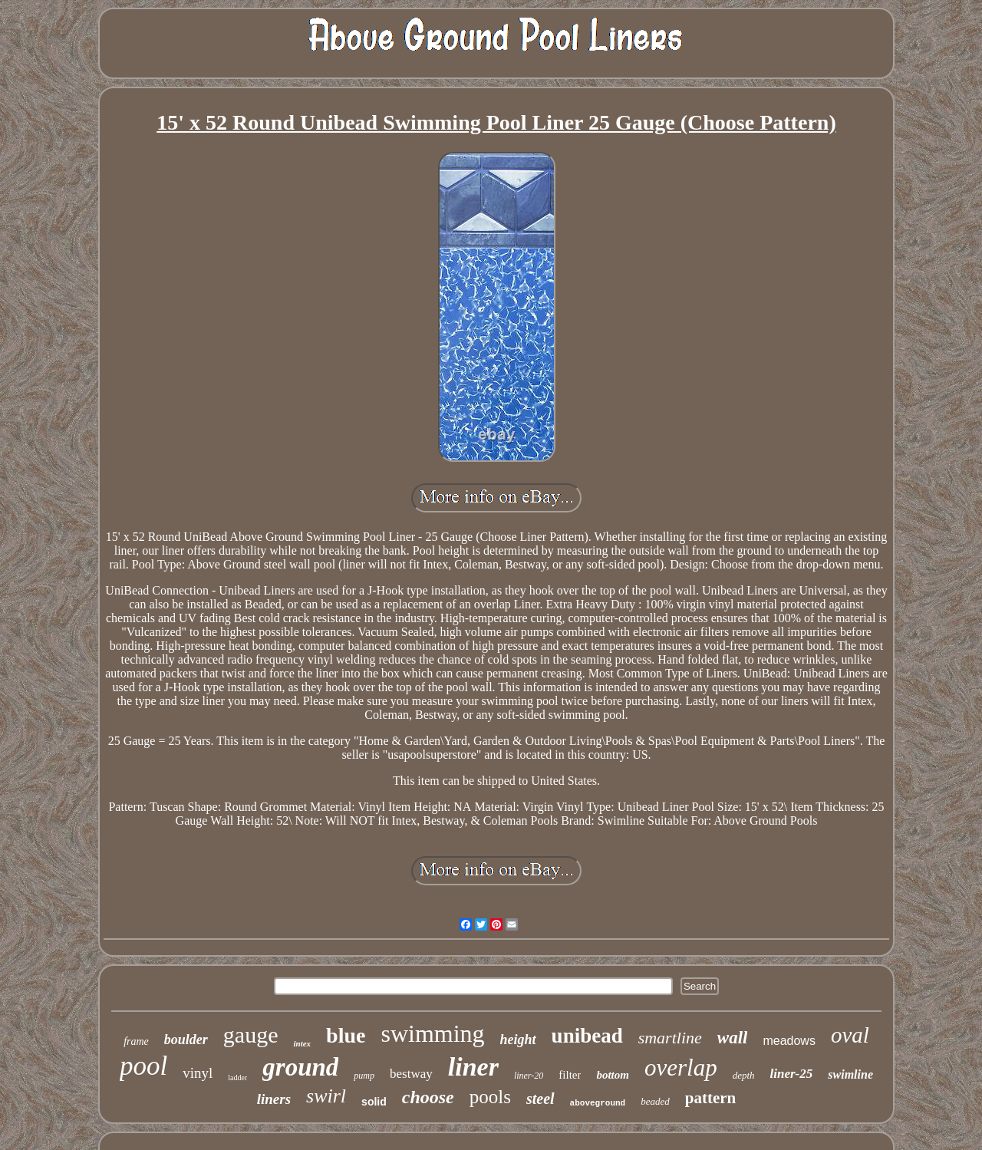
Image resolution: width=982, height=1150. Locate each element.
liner (473, 1067)
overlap (680, 1067)
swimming (432, 1033)
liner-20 (528, 1075)
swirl (326, 1096)
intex (302, 1043)
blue (345, 1035)
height (518, 1039)
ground (300, 1067)
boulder (186, 1039)
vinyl (198, 1073)
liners (274, 1099)
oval (850, 1035)
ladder (237, 1077)
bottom (612, 1075)
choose (428, 1097)
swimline (850, 1074)
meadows (789, 1040)
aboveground (598, 1103)
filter (570, 1075)
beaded (655, 1101)
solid (374, 1102)
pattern (710, 1098)
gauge (250, 1034)
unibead (587, 1035)
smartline (670, 1037)
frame (136, 1041)
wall (732, 1037)
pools (490, 1096)
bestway (411, 1073)
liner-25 (791, 1073)
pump (364, 1075)
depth (744, 1075)
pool (143, 1066)
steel (540, 1098)
